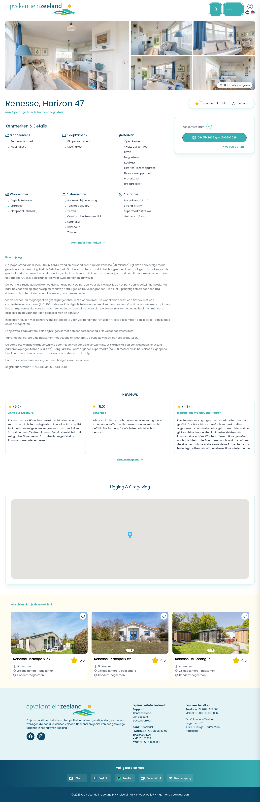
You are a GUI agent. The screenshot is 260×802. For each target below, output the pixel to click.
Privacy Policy (145, 795)
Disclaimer (126, 795)
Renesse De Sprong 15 (193, 659)
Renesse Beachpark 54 (32, 659)
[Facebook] (30, 736)
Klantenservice (142, 713)
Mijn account (140, 716)
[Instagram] (41, 736)
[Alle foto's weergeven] (235, 85)
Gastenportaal (142, 720)
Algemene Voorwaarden (173, 795)
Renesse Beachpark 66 (112, 659)
